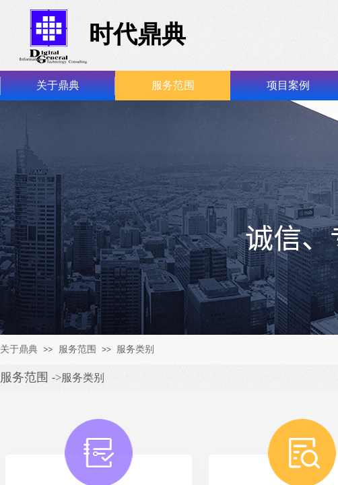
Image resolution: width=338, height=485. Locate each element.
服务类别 (135, 349)
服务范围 (173, 85)
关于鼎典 (57, 85)
